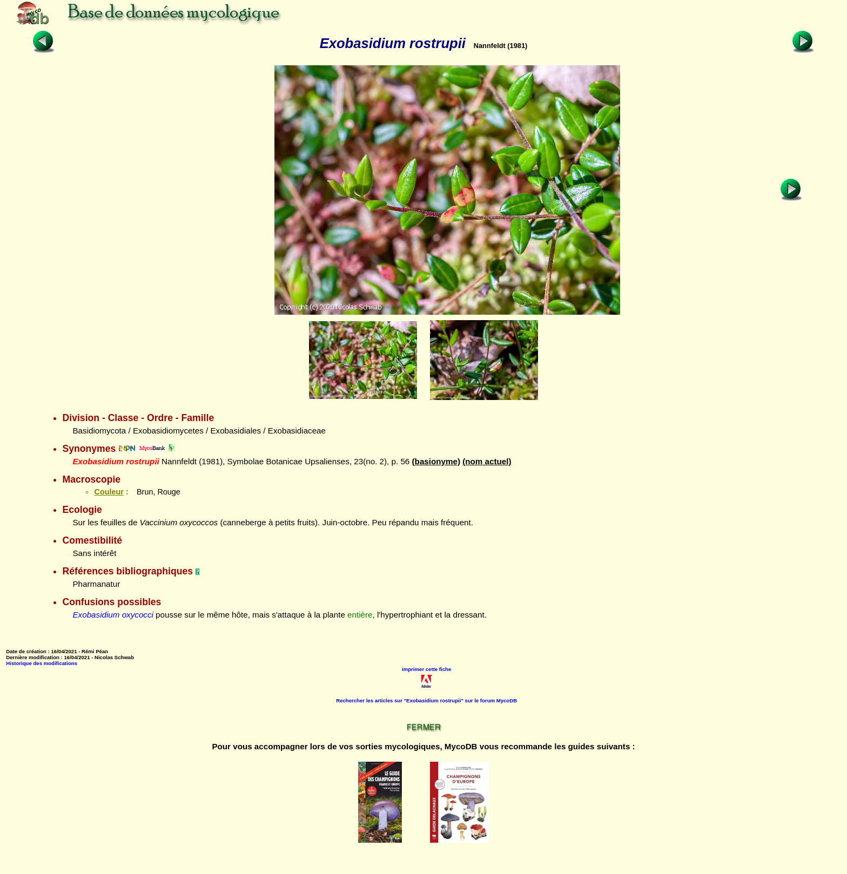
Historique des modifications (41, 663)
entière (359, 614)
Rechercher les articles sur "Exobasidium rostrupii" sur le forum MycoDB (426, 700)
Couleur (108, 491)
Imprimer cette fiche (426, 669)
